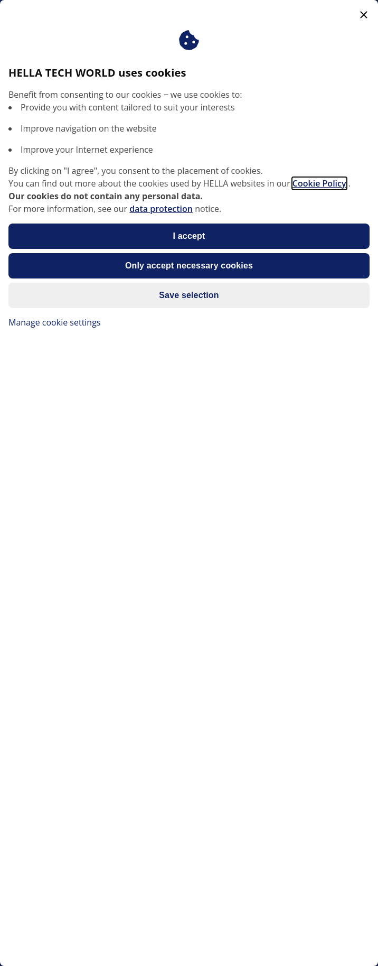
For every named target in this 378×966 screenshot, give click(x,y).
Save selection (189, 295)
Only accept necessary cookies (189, 265)
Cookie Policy (319, 183)
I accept (189, 235)
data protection (161, 209)
